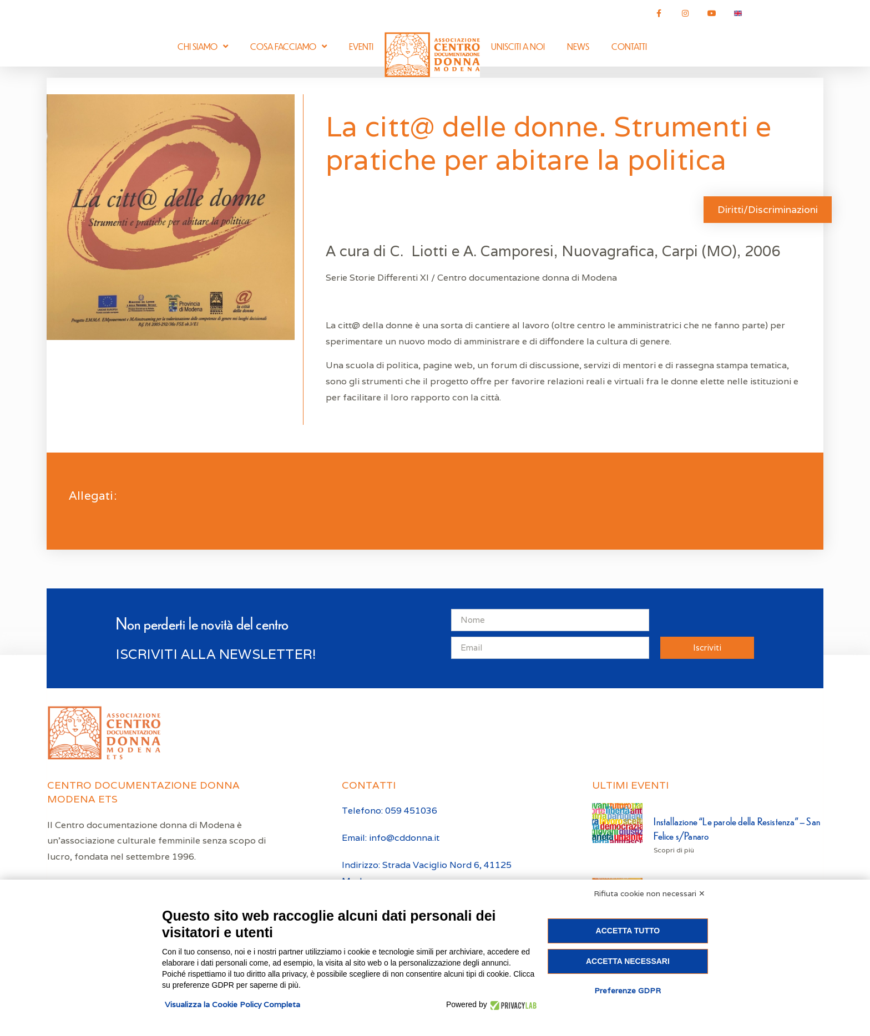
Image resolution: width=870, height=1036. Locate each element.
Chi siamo (203, 46)
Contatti (629, 46)
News (578, 46)
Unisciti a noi (518, 46)
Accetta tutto (628, 930)
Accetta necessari (628, 961)
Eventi (361, 46)
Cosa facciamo (288, 46)
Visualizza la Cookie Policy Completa (232, 1004)
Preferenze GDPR (627, 991)
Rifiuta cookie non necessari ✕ (649, 893)
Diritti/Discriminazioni (767, 209)
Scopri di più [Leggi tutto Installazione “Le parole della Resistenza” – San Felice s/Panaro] (674, 850)
